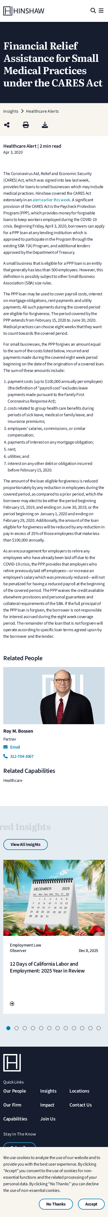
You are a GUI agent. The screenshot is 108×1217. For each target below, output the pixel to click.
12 (99, 1029)
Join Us (47, 1119)
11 (91, 1029)
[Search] (93, 11)
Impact (47, 1105)
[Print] (26, 125)
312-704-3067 (18, 756)
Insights (48, 1091)
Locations (79, 1091)
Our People (14, 1091)
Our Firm (12, 1105)
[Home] (23, 11)
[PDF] (45, 125)
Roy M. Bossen (18, 731)
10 (83, 1029)
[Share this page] (7, 125)
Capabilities (15, 1119)
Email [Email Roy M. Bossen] (11, 747)
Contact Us (80, 1105)
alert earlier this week (51, 200)
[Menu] (101, 11)
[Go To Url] (12, 1004)
